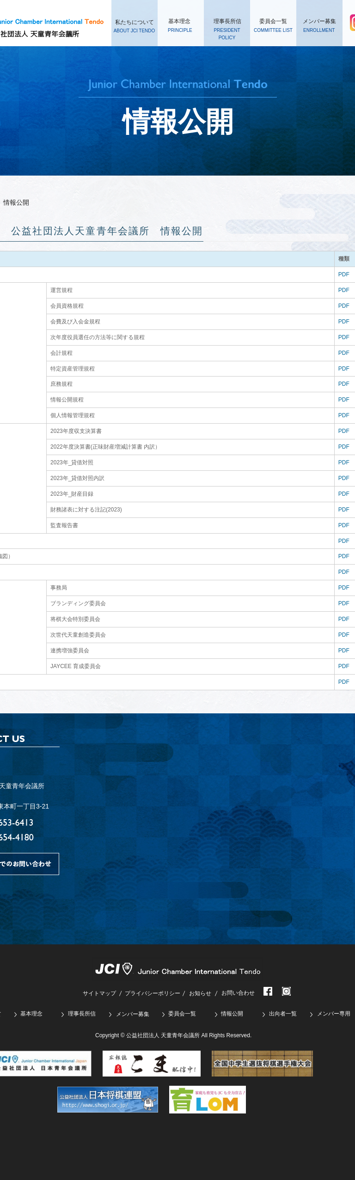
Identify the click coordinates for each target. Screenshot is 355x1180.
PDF (343, 274)
